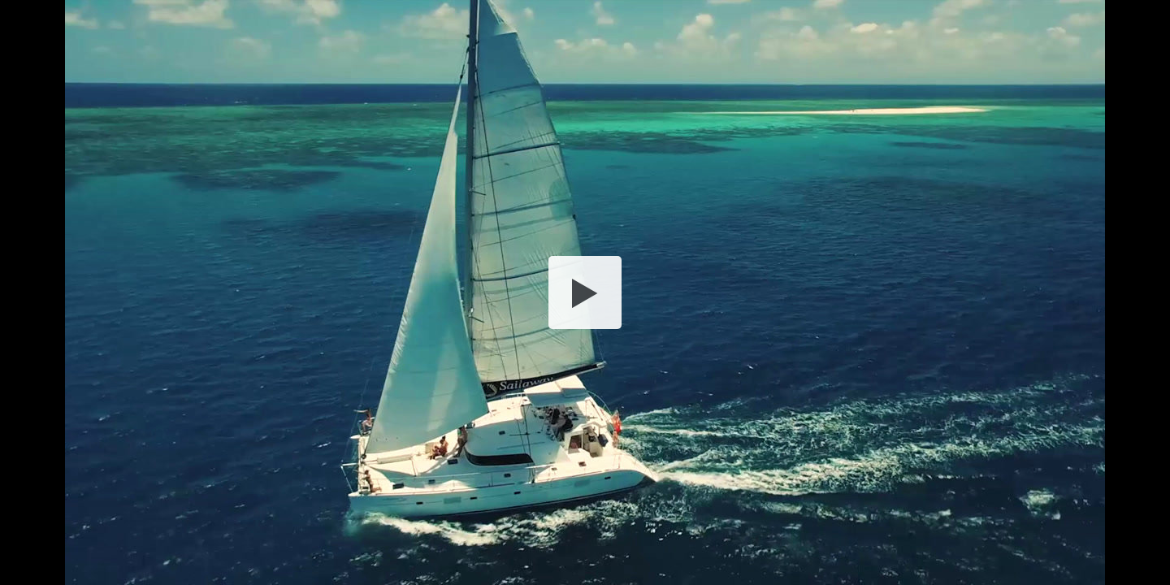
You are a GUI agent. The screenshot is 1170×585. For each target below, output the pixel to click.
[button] (585, 292)
